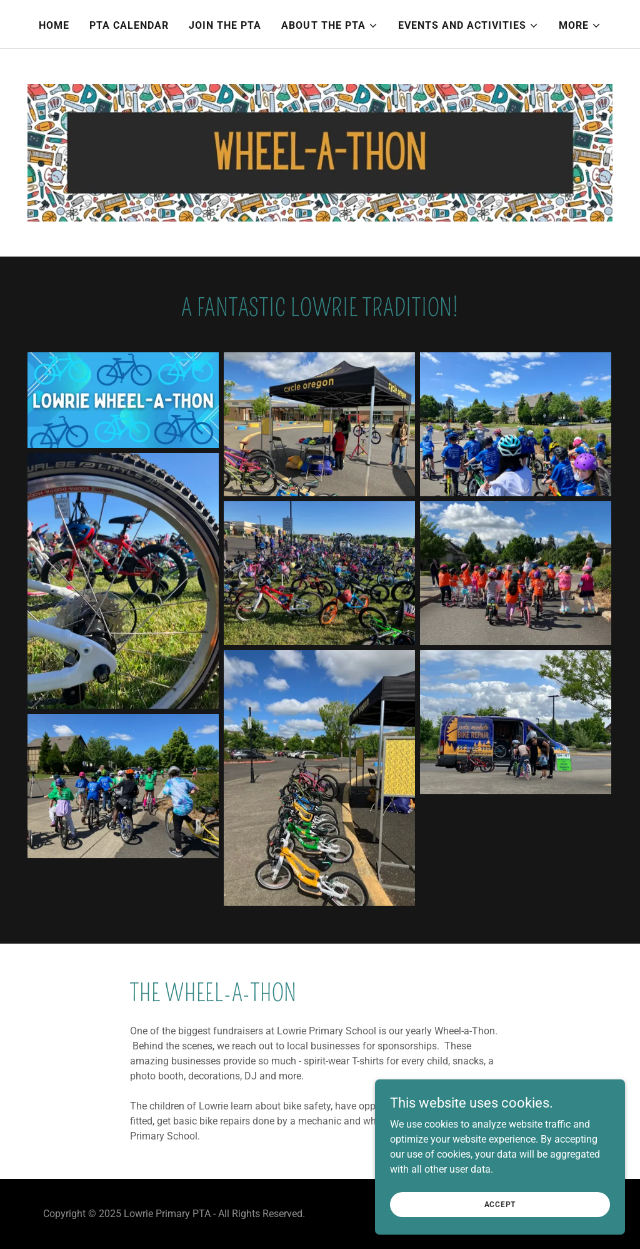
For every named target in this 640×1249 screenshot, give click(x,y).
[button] (329, 25)
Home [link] (54, 25)
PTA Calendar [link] (129, 25)
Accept (500, 1204)
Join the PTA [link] (225, 25)
